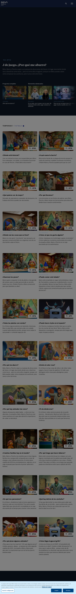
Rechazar (68, 590)
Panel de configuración (7, 590)
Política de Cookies (46, 587)
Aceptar (56, 590)
